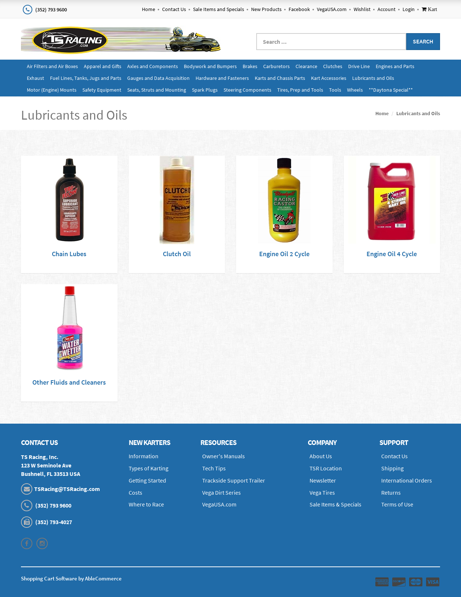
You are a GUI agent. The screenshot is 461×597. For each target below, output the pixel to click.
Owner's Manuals (223, 456)
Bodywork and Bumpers (210, 66)
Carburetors (276, 66)
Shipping (392, 468)
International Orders (406, 480)
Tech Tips (214, 468)
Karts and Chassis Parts (280, 78)
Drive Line (359, 66)
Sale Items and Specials (218, 9)
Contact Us (174, 9)
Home (148, 9)
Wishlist (362, 9)
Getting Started (147, 480)
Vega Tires (322, 492)
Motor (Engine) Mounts (51, 89)
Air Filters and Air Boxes (52, 66)
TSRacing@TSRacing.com (67, 488)
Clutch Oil (177, 254)
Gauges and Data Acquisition (158, 78)
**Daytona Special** (391, 89)
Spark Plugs (205, 89)
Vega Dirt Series (221, 492)
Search (423, 41)
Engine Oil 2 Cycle (284, 254)
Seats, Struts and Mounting (156, 89)
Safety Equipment (101, 89)
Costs (135, 492)
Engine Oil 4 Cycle (392, 254)
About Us (321, 456)
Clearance (306, 66)
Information (143, 456)
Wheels (355, 89)
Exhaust (35, 78)
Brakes (250, 66)
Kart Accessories (328, 78)
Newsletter (323, 480)
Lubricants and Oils (373, 78)
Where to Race (146, 504)
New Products (266, 9)
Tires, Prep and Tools (300, 89)
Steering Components (247, 89)
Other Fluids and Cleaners (69, 382)
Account (387, 9)
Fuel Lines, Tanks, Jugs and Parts (85, 78)
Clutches (332, 66)
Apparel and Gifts (102, 66)
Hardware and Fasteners (222, 78)
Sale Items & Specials (335, 504)
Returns (391, 492)
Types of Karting (148, 468)
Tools (335, 89)
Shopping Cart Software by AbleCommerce (71, 578)
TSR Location (326, 468)
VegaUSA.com (332, 9)
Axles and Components (152, 66)
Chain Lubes (69, 254)
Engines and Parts (395, 66)
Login (409, 9)
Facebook (299, 9)
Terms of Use (397, 504)
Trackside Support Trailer (233, 480)
